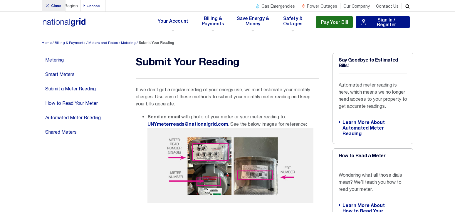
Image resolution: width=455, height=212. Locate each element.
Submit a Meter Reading (70, 88)
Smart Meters (60, 74)
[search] (407, 6)
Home (47, 43)
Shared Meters (61, 132)
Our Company (356, 6)
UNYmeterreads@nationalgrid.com (187, 124)
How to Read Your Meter (71, 103)
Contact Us (387, 6)
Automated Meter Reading (73, 117)
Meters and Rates (103, 43)
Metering (128, 43)
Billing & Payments (70, 43)
